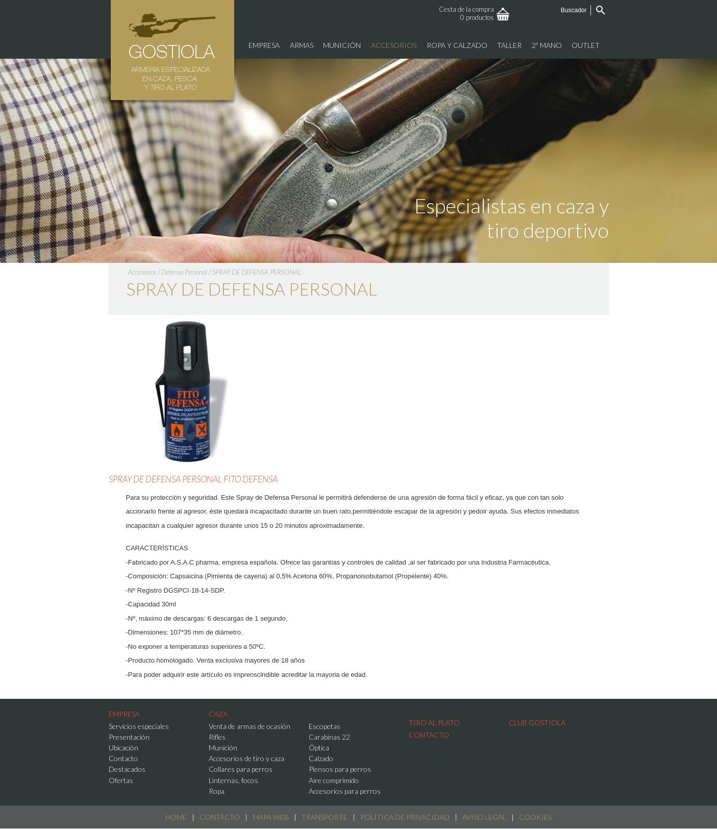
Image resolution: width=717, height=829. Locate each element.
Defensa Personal (184, 272)
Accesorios (142, 272)
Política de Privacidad (405, 817)
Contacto (220, 817)
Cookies (535, 817)
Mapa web (271, 817)
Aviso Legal (484, 817)
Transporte (325, 817)
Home (176, 817)
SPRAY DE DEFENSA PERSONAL (256, 272)
